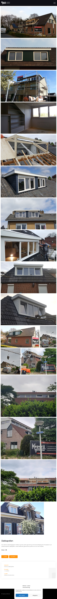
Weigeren (35, 595)
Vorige (5, 556)
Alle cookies (22, 595)
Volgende (13, 556)
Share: (3, 550)
